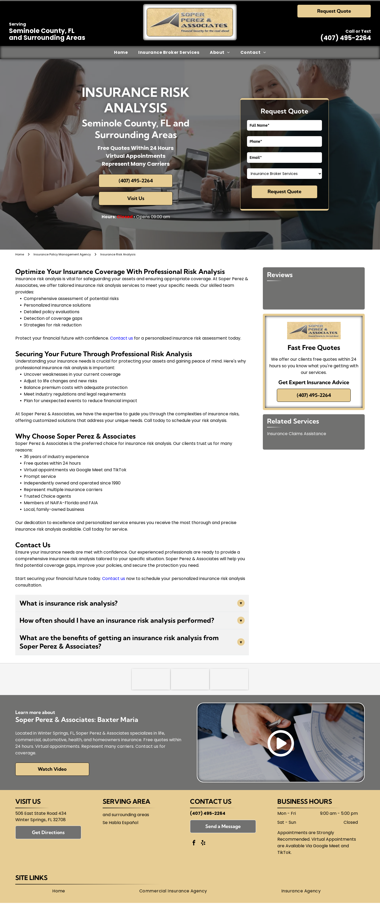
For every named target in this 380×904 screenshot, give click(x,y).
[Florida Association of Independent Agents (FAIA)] (229, 679)
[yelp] (203, 843)
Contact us (121, 338)
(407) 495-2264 (345, 38)
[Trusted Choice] (151, 679)
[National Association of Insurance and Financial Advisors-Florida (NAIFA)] (190, 679)
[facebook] (194, 843)
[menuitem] (121, 52)
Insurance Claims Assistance (296, 434)
